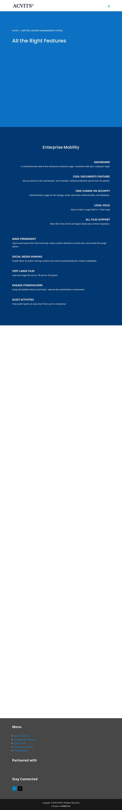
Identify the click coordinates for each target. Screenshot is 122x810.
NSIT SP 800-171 (22, 736)
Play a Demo (20, 743)
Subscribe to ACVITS (23, 747)
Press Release (20, 750)
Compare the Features (24, 739)
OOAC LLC (66, 806)
